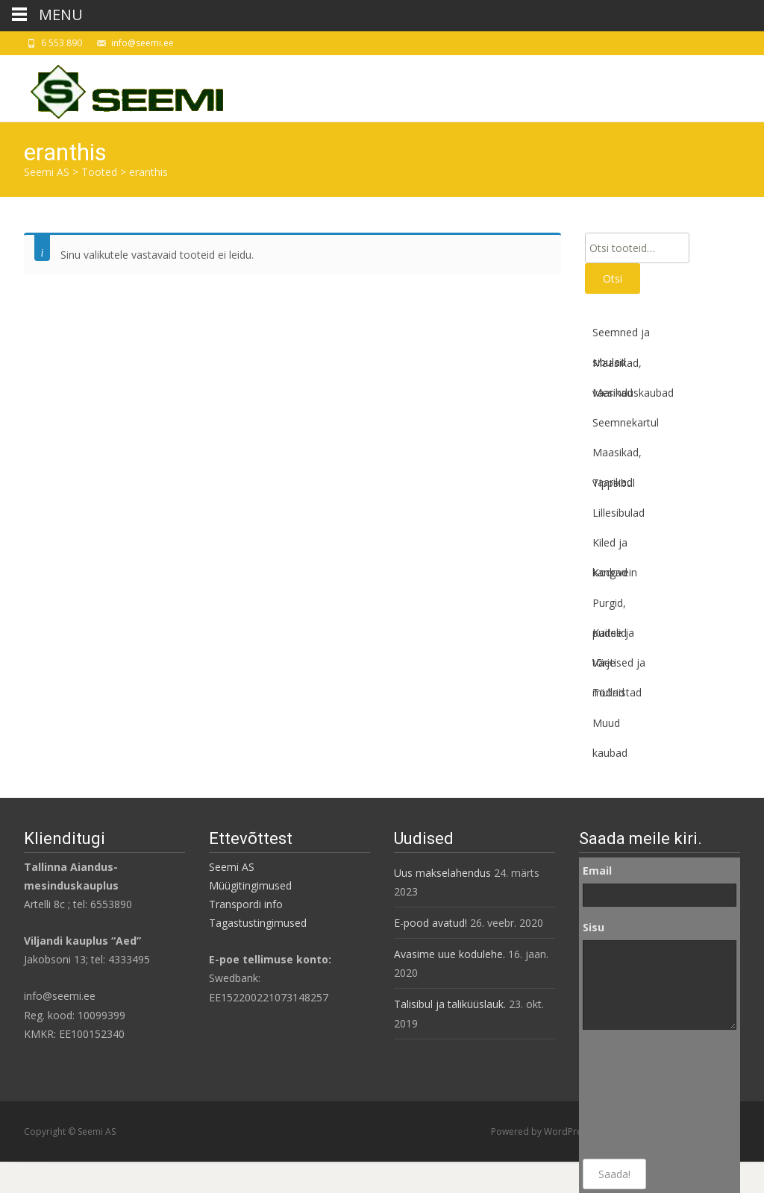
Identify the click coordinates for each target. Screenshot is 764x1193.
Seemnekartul (625, 422)
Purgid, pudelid (609, 607)
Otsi (612, 278)
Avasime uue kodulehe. (449, 954)
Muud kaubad (609, 727)
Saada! (614, 1174)
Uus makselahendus (442, 873)
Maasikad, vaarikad (617, 367)
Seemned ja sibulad (621, 336)
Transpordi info (246, 904)
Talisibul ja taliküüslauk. (450, 1004)
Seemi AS (231, 867)
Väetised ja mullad (618, 666)
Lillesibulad (618, 513)
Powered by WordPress (542, 1131)
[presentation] (644, 1094)
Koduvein (614, 572)
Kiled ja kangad (609, 546)
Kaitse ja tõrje (613, 637)
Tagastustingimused (258, 923)
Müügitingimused (250, 885)
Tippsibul (613, 483)
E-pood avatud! (430, 923)
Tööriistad (617, 692)
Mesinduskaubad (633, 392)
